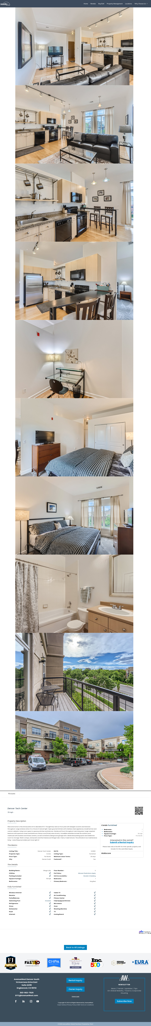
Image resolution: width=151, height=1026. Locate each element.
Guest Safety (61, 1005)
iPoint (91, 1024)
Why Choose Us (140, 4)
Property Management (115, 4)
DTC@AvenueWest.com (26, 995)
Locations (128, 4)
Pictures (11, 793)
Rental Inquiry (75, 980)
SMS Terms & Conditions (85, 1005)
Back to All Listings (75, 947)
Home (86, 4)
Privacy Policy (71, 1005)
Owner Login (75, 996)
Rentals (93, 4)
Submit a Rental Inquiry (122, 842)
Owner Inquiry (75, 989)
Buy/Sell (101, 4)
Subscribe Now (124, 1001)
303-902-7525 (26, 992)
